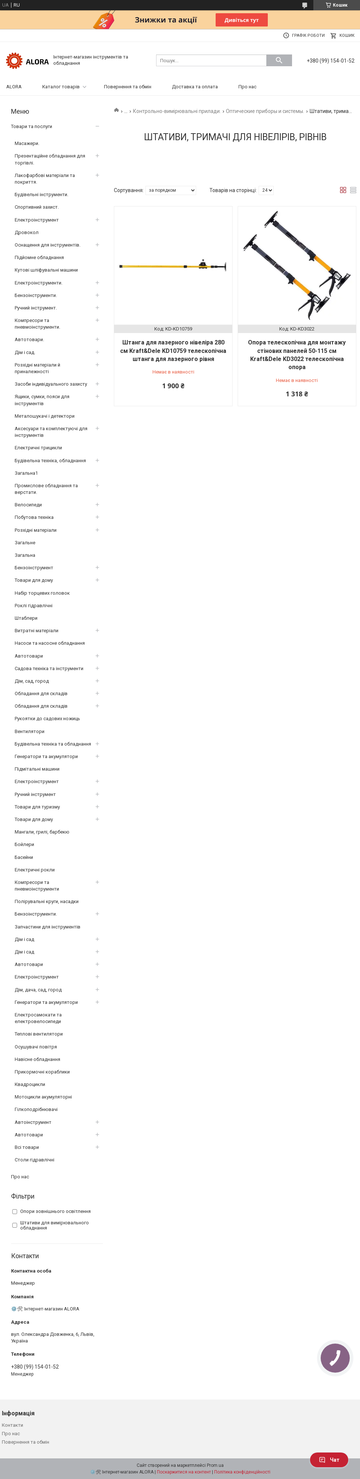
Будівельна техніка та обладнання (53, 744)
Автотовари (29, 656)
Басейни (24, 857)
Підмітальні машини (37, 769)
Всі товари (27, 1147)
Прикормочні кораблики (42, 1072)
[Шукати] (279, 60)
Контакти (12, 1425)
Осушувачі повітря (36, 1047)
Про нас (247, 86)
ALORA (14, 86)
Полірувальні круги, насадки (47, 901)
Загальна (25, 555)
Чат (329, 1460)
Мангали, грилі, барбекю (42, 832)
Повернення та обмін (127, 86)
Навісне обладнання (37, 1059)
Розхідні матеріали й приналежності (37, 368)
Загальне (25, 542)
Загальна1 (26, 473)
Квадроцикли (30, 1084)
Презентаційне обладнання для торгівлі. (50, 159)
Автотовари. (29, 339)
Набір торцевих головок (42, 593)
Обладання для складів (41, 693)
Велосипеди (28, 504)
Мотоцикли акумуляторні (43, 1097)
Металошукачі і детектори (45, 416)
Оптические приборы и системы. (265, 111)
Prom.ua (215, 1465)
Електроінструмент (37, 220)
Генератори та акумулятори (46, 756)
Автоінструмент (33, 1122)
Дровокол (27, 232)
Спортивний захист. (37, 207)
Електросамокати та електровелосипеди (38, 1018)
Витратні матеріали (36, 630)
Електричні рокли (35, 870)
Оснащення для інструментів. (47, 245)
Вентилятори (29, 731)
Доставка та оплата (195, 86)
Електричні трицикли (38, 447)
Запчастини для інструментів (47, 927)
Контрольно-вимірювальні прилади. (177, 111)
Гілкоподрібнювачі (36, 1109)
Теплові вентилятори (39, 1034)
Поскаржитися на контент (184, 1472)
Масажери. (27, 143)
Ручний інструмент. (36, 308)
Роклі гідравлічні (34, 605)
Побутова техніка (34, 517)
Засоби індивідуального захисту (51, 384)
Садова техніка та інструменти (49, 668)
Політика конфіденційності (242, 1472)
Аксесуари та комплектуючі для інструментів (51, 432)
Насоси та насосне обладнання (50, 643)
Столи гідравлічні (34, 1160)
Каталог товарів (61, 86)
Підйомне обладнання (39, 257)
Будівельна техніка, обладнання (50, 460)
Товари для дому (34, 580)
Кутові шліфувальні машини (46, 270)
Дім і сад (24, 939)
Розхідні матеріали (36, 530)
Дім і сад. (25, 352)
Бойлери (24, 844)
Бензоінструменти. (36, 295)
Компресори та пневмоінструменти (37, 886)
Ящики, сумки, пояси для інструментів (42, 400)
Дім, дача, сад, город (38, 990)
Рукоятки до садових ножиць (47, 718)
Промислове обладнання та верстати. (46, 489)
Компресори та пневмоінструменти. (37, 324)
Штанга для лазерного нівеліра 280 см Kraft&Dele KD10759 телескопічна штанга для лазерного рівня (173, 350)
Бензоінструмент (34, 567)
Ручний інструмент (35, 794)
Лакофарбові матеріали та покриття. (45, 179)
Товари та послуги (31, 126)
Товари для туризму (37, 807)
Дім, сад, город (32, 681)
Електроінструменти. (38, 283)
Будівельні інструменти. (41, 194)
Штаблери (26, 618)
